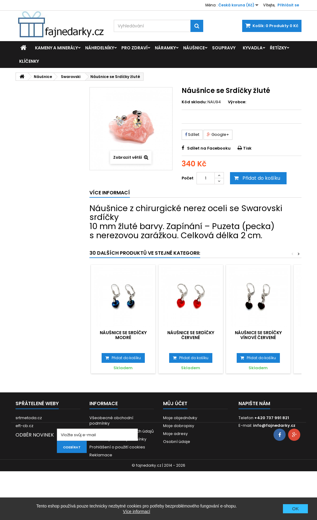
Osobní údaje (176, 441)
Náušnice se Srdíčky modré (123, 335)
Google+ (218, 134)
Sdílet (192, 134)
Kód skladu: (194, 102)
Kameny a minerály (56, 48)
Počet (187, 178)
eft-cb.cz (24, 426)
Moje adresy (175, 434)
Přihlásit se (288, 5)
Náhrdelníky (99, 48)
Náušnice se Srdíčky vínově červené (258, 335)
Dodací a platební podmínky (117, 439)
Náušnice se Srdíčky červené (190, 335)
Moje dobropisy (178, 426)
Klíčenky (29, 61)
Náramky (165, 48)
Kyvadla (253, 48)
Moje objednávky (180, 418)
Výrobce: (237, 102)
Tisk (247, 148)
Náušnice (194, 48)
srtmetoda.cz (29, 418)
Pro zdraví (134, 48)
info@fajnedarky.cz (274, 425)
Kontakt (96, 463)
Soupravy (223, 48)
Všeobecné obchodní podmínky (111, 420)
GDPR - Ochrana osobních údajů (121, 431)
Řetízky (278, 48)
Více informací (136, 511)
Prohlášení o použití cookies (117, 447)
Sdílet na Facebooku (209, 148)
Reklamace (100, 455)
